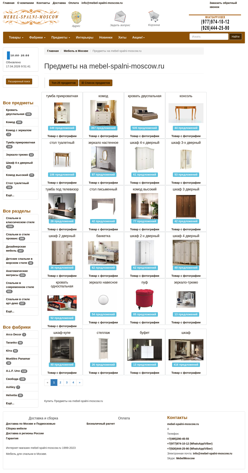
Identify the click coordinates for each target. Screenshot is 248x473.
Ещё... (10, 195)
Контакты (43, 2)
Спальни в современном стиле (20, 287)
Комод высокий (20, 175)
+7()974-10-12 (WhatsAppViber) (190, 443)
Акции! (138, 37)
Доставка (59, 2)
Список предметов (96, 82)
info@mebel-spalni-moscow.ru (102, 2)
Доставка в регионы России (25, 433)
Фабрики (37, 37)
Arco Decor (16, 334)
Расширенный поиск (19, 81)
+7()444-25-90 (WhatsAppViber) (190, 448)
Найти (235, 36)
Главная (9, 2)
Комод (14, 122)
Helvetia (14, 395)
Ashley (13, 387)
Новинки (106, 37)
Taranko (14, 342)
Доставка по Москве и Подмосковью (30, 423)
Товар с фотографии (62, 136)
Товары (16, 37)
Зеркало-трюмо (20, 154)
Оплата (73, 2)
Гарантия (12, 438)
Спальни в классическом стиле (20, 222)
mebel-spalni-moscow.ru (183, 424)
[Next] (79, 382)
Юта (12, 350)
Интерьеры (84, 37)
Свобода (16, 378)
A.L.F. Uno (16, 370)
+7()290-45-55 (178, 438)
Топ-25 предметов (64, 82)
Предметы (60, 37)
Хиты (122, 37)
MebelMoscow (185, 458)
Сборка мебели (16, 428)
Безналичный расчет (101, 423)
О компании (25, 2)
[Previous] (47, 382)
